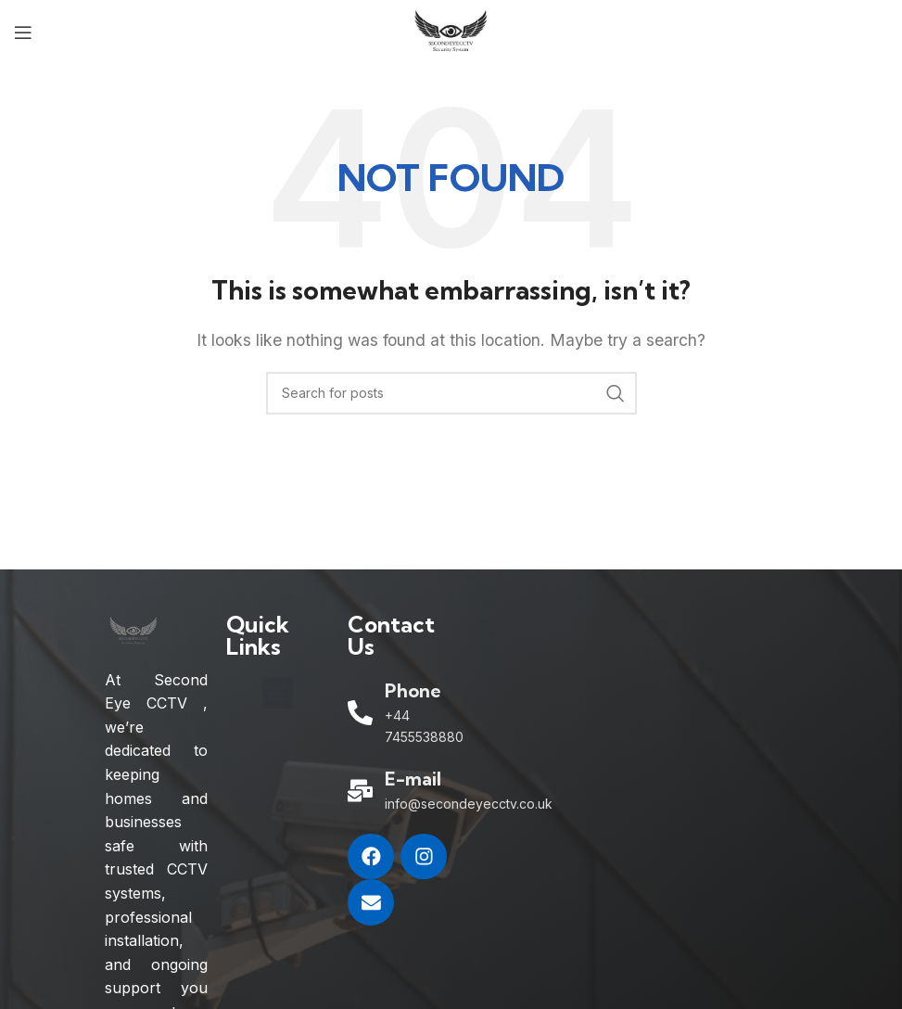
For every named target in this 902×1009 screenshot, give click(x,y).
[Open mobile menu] (23, 32)
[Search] (451, 393)
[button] (277, 693)
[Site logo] (451, 30)
